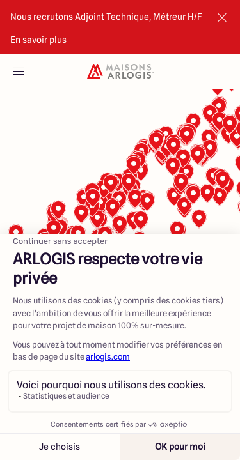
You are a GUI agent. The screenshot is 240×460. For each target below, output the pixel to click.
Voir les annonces (179, 434)
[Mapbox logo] (32, 378)
